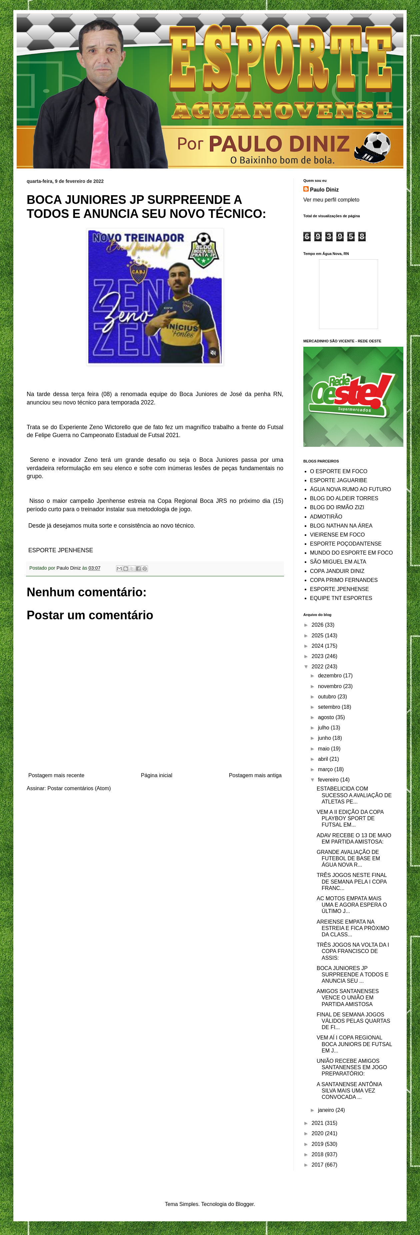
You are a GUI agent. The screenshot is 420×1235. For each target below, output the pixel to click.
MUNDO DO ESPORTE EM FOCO (351, 553)
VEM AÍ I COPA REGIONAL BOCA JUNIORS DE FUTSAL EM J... (354, 1044)
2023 (318, 656)
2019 (318, 1144)
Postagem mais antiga (255, 775)
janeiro (326, 1110)
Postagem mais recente (56, 775)
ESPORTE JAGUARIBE (338, 480)
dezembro (330, 675)
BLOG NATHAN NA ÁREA (341, 526)
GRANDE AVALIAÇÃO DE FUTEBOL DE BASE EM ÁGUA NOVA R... (348, 858)
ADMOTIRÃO (326, 517)
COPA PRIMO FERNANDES (344, 580)
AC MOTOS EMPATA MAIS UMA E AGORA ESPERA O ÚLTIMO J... (352, 905)
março (326, 769)
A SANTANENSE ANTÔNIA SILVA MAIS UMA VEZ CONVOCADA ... (349, 1091)
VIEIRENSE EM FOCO (337, 535)
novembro (330, 686)
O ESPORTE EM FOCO (338, 471)
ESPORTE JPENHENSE (339, 589)
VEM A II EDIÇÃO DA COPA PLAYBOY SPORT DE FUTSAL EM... (350, 818)
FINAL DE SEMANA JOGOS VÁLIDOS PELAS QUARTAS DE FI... (353, 1021)
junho (325, 738)
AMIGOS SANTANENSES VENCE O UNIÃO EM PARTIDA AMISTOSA (348, 997)
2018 (318, 1154)
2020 (318, 1133)
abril (324, 759)
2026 (318, 625)
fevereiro (329, 780)
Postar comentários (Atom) (79, 788)
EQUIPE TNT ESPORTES (341, 598)
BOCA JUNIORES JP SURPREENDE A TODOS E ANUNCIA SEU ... (352, 974)
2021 (318, 1123)
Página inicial (156, 775)
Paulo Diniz (324, 190)
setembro (330, 707)
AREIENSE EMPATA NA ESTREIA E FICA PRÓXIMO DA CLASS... (353, 928)
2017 (318, 1165)
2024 (318, 646)
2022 (318, 666)
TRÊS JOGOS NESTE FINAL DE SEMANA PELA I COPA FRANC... (352, 881)
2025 (318, 635)
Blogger (245, 1204)
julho (324, 727)
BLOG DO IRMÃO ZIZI (337, 507)
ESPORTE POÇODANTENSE (346, 544)
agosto (326, 717)
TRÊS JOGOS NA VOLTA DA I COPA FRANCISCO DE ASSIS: (353, 951)
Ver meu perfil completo (331, 200)
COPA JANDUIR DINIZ (337, 571)
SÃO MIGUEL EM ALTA (338, 562)
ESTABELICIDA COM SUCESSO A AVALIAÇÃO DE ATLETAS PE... (354, 795)
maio (324, 748)
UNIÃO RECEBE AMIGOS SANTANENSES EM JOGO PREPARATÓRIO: (352, 1067)
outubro (328, 696)
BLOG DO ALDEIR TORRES (344, 498)
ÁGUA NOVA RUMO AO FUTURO (350, 489)
